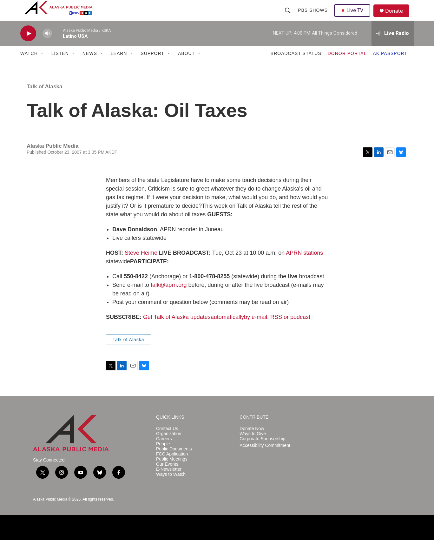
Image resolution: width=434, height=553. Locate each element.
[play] (28, 46)
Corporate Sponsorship (262, 451)
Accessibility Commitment (265, 458)
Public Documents (174, 461)
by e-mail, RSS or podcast (277, 330)
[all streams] (393, 46)
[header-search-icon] (288, 16)
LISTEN (60, 66)
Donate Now (252, 441)
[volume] (47, 46)
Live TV (354, 16)
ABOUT (186, 66)
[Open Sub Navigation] (42, 66)
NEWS (89, 66)
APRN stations (304, 265)
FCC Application (172, 466)
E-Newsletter (168, 482)
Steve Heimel (142, 265)
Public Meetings (171, 471)
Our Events (167, 477)
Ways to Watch (171, 487)
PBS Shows (313, 16)
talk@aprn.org (169, 297)
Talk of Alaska (44, 99)
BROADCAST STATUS (296, 66)
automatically (227, 330)
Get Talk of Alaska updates (177, 330)
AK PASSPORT (390, 66)
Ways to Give (253, 446)
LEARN (119, 66)
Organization (168, 446)
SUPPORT (152, 66)
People (163, 456)
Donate (397, 17)
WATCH (29, 66)
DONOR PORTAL (347, 66)
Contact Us (167, 441)
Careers (164, 451)
